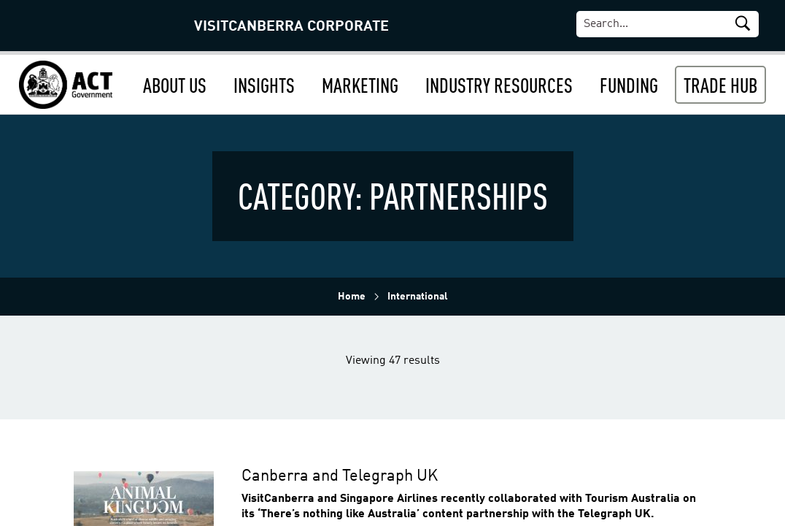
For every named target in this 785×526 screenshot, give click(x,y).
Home (352, 296)
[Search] (675, 24)
